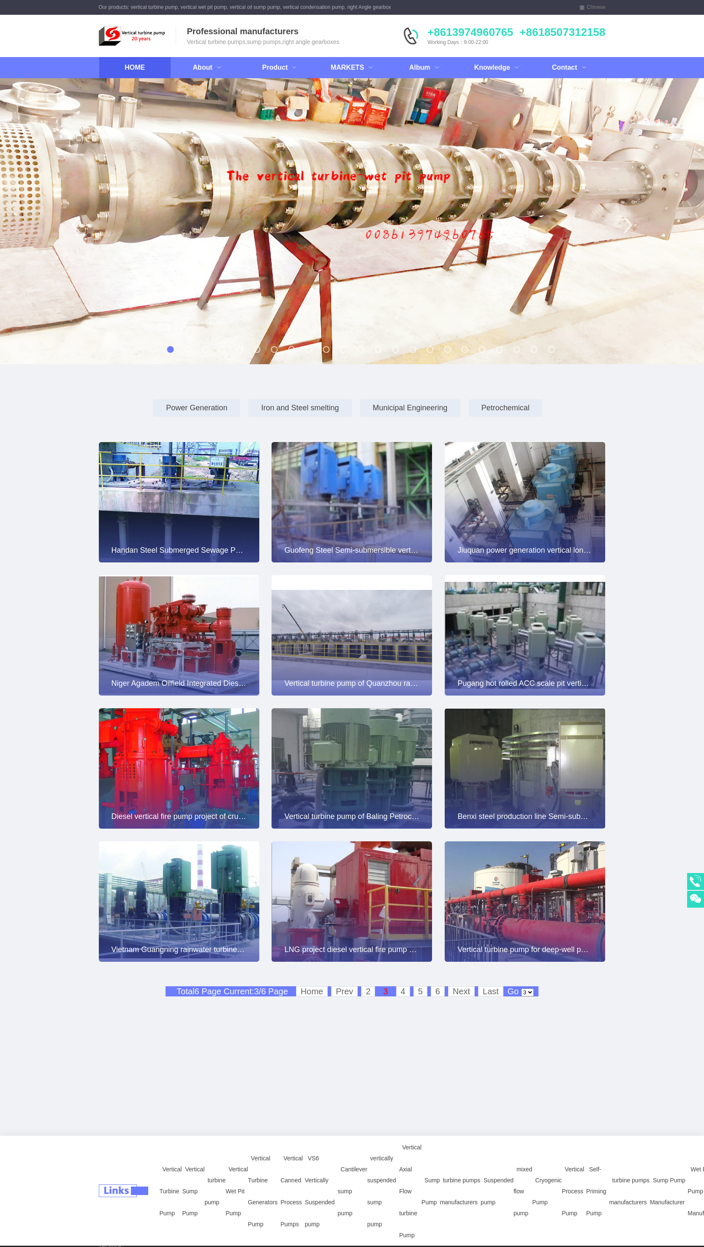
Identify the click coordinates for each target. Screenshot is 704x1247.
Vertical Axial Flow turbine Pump (410, 1168)
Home (312, 991)
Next (461, 991)
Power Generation (196, 408)
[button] (76, 225)
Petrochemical (505, 408)
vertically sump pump (123, 1226)
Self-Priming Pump (596, 1168)
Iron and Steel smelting (300, 408)
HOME (135, 67)
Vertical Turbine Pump (171, 1168)
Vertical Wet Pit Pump (237, 1168)
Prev (344, 991)
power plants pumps (121, 1237)
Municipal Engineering (410, 408)
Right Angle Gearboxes (177, 1226)
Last (491, 991)
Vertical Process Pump (573, 1168)
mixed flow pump (523, 1168)
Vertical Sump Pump (193, 1168)
